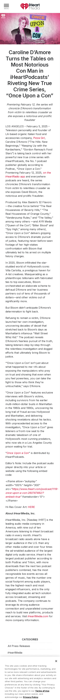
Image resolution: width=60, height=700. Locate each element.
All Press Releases (19, 646)
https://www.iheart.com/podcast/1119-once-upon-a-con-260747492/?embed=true (31, 492)
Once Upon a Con (18, 453)
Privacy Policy (30, 698)
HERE (31, 507)
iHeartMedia (30, 6)
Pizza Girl (39, 138)
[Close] (56, 662)
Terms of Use (42, 692)
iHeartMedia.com (38, 616)
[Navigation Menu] (6, 6)
